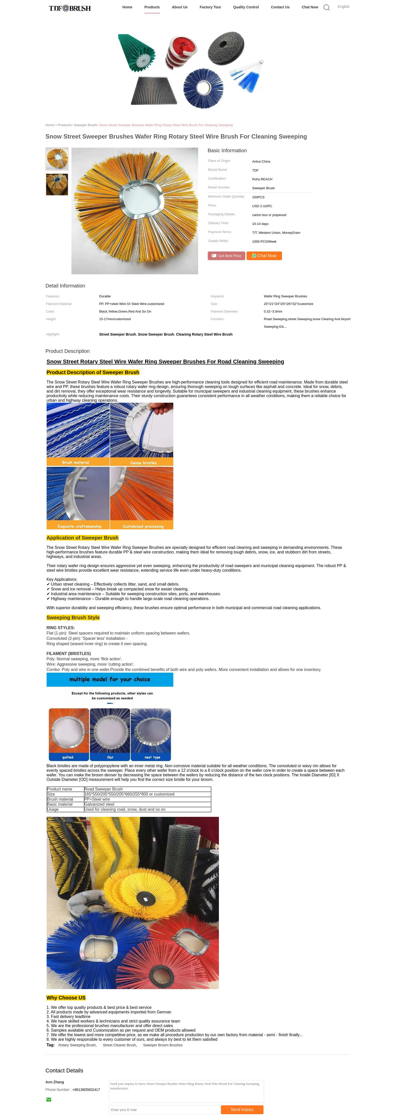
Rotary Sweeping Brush (77, 1045)
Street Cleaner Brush (119, 1045)
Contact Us (280, 7)
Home (127, 7)
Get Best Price (226, 256)
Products (152, 7)
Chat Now (310, 7)
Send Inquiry (242, 1109)
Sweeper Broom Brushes (163, 1045)
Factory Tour (210, 7)
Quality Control (246, 7)
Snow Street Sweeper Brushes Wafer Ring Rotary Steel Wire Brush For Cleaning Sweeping (166, 125)
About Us (179, 7)
